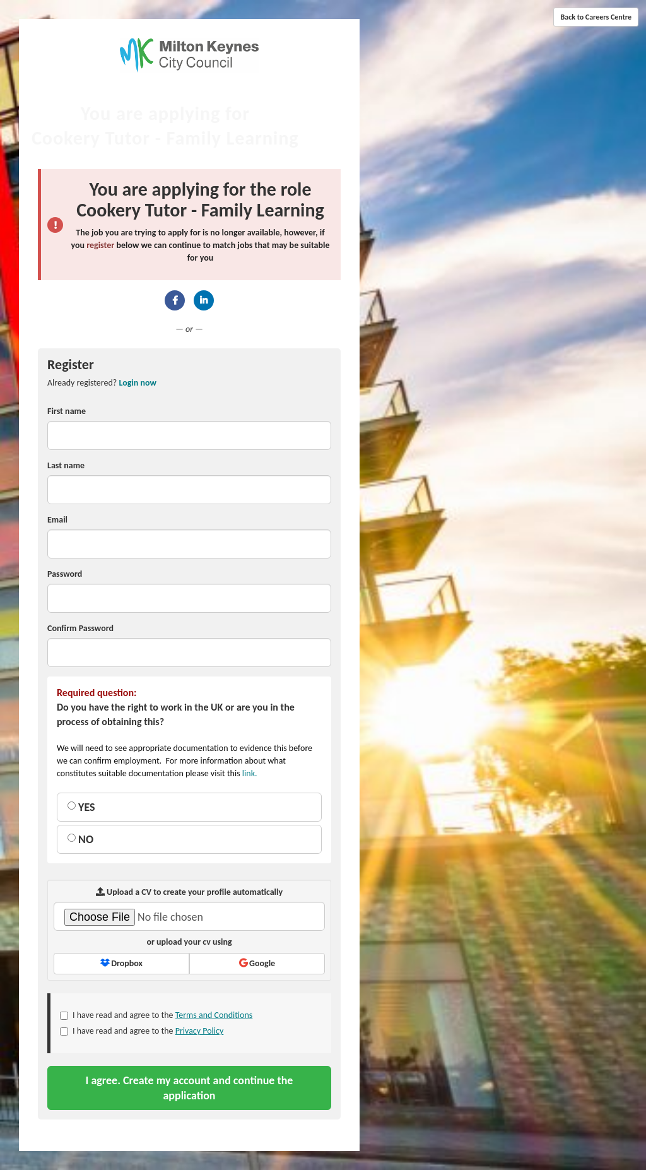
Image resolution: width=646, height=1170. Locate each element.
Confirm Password (80, 628)
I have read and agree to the (156, 1015)
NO (80, 839)
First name (66, 411)
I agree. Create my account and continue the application (189, 1087)
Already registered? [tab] (101, 382)
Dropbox (121, 963)
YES (81, 807)
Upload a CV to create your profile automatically (189, 892)
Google (257, 963)
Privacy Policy (199, 1030)
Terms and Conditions (214, 1015)
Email (57, 519)
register (100, 245)
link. (249, 773)
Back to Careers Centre (595, 17)
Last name (66, 465)
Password (64, 574)
